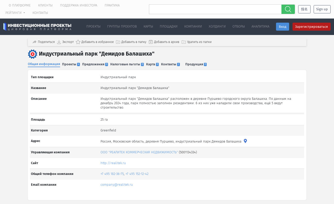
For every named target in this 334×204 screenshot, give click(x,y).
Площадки (169, 26)
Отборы (238, 26)
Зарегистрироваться (311, 27)
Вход (282, 27)
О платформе (20, 5)
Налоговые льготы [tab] (130, 63)
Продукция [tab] (202, 63)
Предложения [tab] (97, 63)
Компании (193, 26)
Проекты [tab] (72, 63)
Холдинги (217, 26)
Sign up (322, 9)
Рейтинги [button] (14, 13)
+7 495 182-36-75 (112, 169)
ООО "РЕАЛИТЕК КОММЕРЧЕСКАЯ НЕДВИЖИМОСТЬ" (139, 148)
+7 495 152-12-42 (137, 169)
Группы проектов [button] (122, 26)
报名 (304, 9)
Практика (112, 5)
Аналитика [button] (260, 26)
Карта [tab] (157, 63)
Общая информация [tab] (44, 63)
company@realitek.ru (117, 180)
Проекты (93, 26)
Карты (148, 26)
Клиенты (45, 5)
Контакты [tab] (175, 63)
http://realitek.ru (114, 159)
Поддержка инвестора (78, 5)
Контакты (40, 13)
